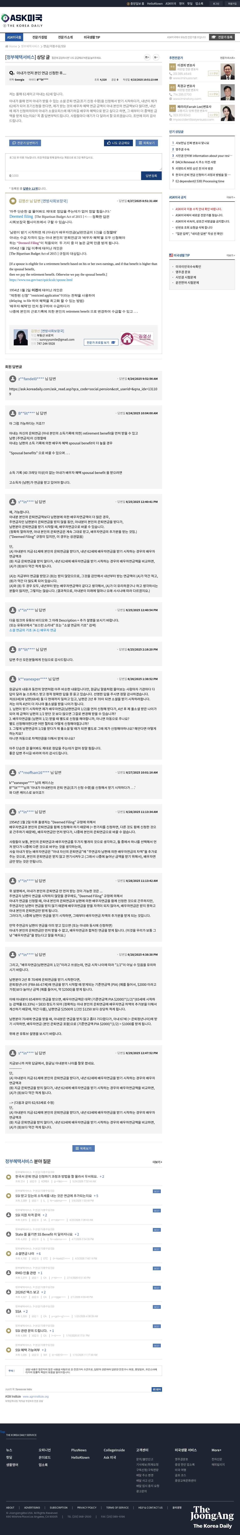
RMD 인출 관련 (25, 1272)
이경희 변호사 (186, 65)
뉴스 (9, 1449)
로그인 (216, 3)
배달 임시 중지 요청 (147, 1486)
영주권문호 (181, 1459)
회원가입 (232, 3)
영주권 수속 (183, 149)
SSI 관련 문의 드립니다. (31, 1330)
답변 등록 (151, 175)
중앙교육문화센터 (185, 1480)
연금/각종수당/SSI (54, 46)
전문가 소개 (65, 37)
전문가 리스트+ (227, 57)
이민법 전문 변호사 (187, 69)
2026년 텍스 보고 (27, 1292)
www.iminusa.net (183, 78)
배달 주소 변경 (144, 1475)
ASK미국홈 (14, 37)
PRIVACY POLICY (87, 1507)
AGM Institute (13, 1396)
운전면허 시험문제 (187, 282)
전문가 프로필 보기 (101, 342)
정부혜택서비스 (30, 46)
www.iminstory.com (185, 99)
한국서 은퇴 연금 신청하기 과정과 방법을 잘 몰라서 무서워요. (56, 1176)
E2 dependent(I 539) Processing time (200, 181)
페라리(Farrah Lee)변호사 (194, 106)
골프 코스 (180, 1475)
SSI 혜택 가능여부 (27, 1349)
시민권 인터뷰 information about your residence (207, 156)
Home (11, 46)
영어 (181, 3)
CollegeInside (114, 1449)
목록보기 (147, 143)
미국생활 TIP (92, 37)
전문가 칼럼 (39, 37)
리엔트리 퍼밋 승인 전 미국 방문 (194, 168)
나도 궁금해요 (118, 143)
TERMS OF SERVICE (117, 1507)
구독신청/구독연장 (147, 1470)
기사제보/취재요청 (147, 1464)
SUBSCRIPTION (59, 1507)
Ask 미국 (110, 1457)
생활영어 (12, 1464)
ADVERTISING (32, 1507)
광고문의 (141, 1491)
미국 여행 (180, 1470)
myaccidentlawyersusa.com (191, 120)
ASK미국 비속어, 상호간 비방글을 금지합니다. (203, 221)
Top (2, 1432)
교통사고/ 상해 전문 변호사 (192, 111)
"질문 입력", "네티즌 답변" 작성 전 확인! (199, 234)
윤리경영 (177, 1507)
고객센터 (142, 1449)
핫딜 (190, 3)
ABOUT (10, 1507)
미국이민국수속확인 (188, 266)
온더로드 (45, 1457)
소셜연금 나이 (24, 1253)
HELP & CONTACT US (150, 1507)
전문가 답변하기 (25, 143)
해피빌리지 (218, 1464)
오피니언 (45, 1449)
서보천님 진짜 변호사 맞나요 (192, 143)
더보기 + (157, 1162)
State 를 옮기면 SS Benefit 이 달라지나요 (44, 1234)
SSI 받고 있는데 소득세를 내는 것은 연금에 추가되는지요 (53, 1195)
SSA (18, 1311)
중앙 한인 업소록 (185, 1464)
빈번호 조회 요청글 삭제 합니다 (194, 227)
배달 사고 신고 (144, 1480)
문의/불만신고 (144, 1459)
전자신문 (216, 1459)
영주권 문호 (183, 272)
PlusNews (78, 1449)
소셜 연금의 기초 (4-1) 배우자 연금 (32, 630)
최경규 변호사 (186, 86)
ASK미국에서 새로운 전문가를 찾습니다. (199, 215)
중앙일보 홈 (135, 3)
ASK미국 (171, 3)
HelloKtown (155, 3)
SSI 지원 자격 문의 (28, 1214)
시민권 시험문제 (186, 277)
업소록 (199, 3)
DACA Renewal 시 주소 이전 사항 (196, 162)
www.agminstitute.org (36, 1396)
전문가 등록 (221, 37)
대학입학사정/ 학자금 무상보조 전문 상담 (24, 1401)
